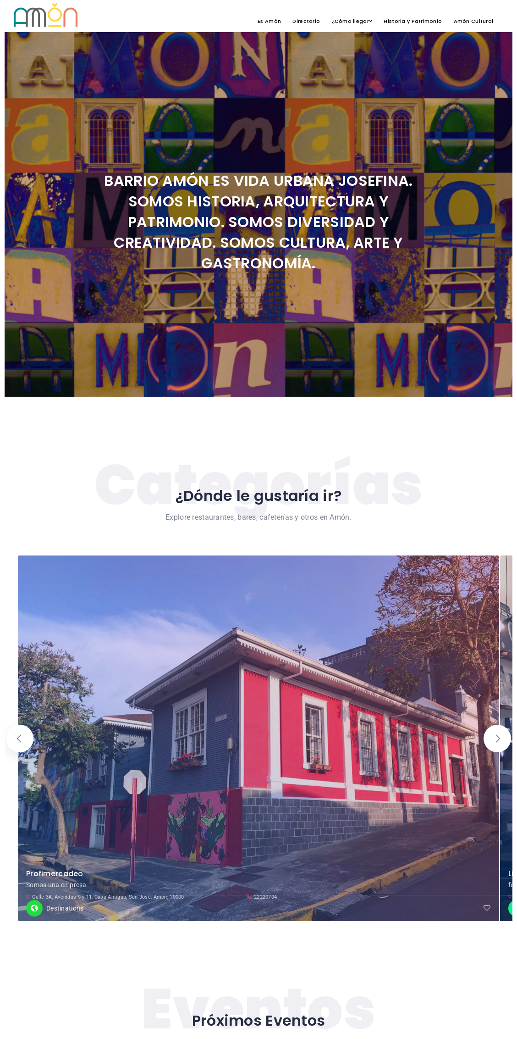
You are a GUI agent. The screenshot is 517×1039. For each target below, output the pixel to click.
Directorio (306, 20)
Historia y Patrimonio (413, 20)
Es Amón (269, 20)
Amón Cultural (474, 20)
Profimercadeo (54, 857)
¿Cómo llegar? (352, 20)
